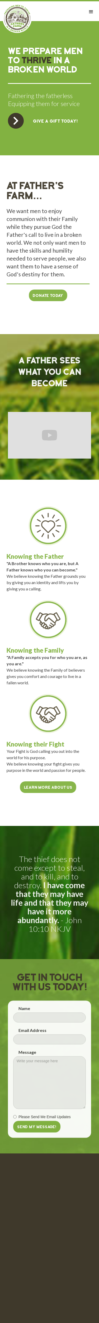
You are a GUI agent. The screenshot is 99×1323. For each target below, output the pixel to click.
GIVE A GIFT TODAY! (55, 121)
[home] (16, 18)
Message (27, 1055)
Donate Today (45, 296)
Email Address (32, 1033)
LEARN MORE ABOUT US (45, 788)
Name (24, 1011)
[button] (91, 12)
